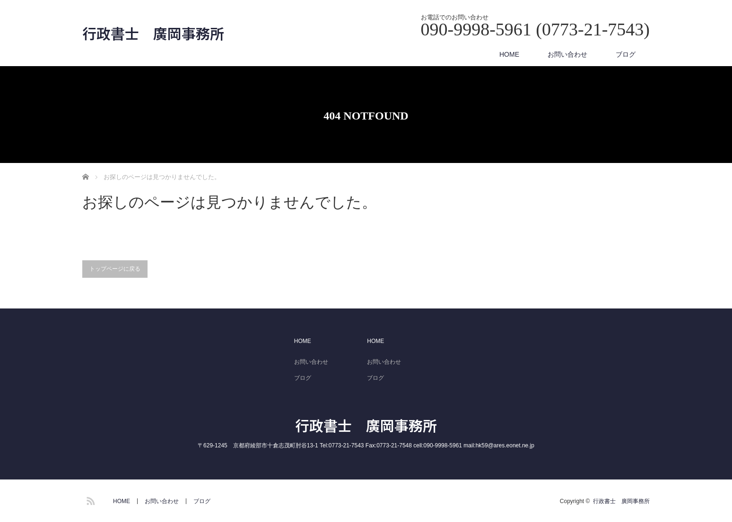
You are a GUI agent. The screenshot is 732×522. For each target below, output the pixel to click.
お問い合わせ (567, 54)
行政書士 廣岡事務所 (153, 33)
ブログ (626, 54)
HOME (509, 54)
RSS (89, 499)
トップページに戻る (114, 268)
